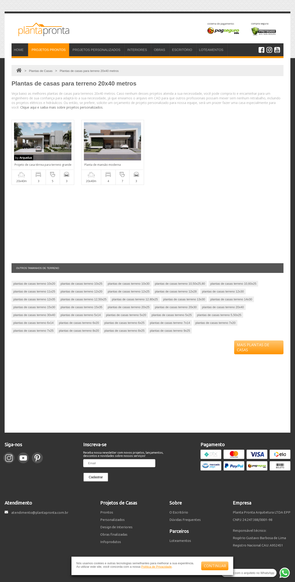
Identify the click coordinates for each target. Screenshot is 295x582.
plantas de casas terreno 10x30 (128, 283)
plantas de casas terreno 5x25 (171, 315)
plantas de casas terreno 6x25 (124, 323)
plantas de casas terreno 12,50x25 (83, 299)
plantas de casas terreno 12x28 (176, 291)
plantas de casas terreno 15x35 (81, 307)
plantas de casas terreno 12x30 (223, 291)
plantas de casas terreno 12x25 (128, 291)
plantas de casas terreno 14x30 (231, 299)
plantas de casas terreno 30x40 (34, 315)
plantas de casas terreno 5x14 (81, 315)
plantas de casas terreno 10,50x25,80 (180, 283)
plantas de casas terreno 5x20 (126, 315)
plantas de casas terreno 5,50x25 (219, 315)
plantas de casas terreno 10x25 (81, 283)
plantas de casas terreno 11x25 (34, 291)
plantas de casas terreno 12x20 (81, 291)
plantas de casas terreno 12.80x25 (135, 299)
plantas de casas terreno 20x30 (176, 307)
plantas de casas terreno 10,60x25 (233, 283)
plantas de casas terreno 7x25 (33, 330)
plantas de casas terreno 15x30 (34, 307)
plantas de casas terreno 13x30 (184, 299)
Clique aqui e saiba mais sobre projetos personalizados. (61, 107)
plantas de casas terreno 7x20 (215, 323)
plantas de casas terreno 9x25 (170, 330)
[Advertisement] (147, 224)
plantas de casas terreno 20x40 (223, 307)
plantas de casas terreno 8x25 (124, 330)
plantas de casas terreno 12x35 (34, 299)
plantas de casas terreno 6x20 (79, 323)
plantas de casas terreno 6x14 (33, 323)
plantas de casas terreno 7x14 (170, 323)
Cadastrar (96, 477)
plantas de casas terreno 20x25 (128, 307)
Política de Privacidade (156, 566)
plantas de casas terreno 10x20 (34, 283)
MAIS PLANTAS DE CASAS (253, 347)
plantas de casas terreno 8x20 (79, 330)
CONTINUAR (215, 565)
